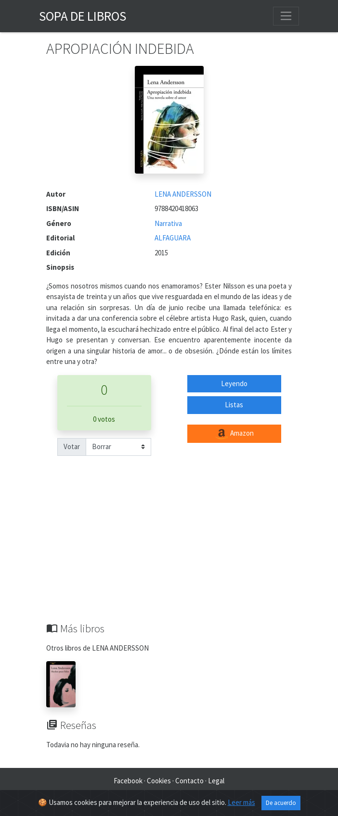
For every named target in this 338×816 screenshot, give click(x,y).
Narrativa (168, 223)
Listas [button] (234, 404)
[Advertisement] (169, 550)
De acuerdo (281, 803)
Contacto (189, 780)
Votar (72, 446)
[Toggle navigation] (286, 16)
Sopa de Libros (82, 16)
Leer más (241, 802)
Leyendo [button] (234, 383)
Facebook (128, 780)
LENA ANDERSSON (183, 194)
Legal (216, 780)
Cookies (159, 780)
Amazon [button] (234, 433)
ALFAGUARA (173, 237)
